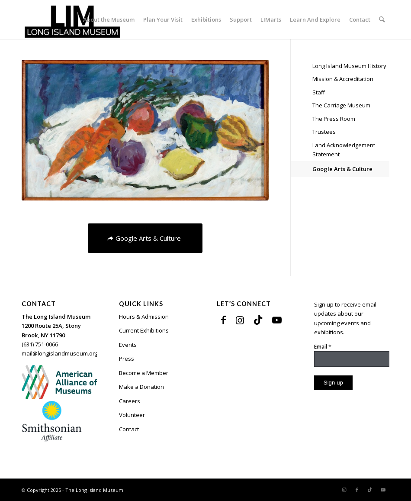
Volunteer (132, 415)
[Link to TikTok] (258, 319)
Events (128, 345)
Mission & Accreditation (342, 79)
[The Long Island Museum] (72, 19)
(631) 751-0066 (40, 344)
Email (322, 346)
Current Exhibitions (144, 330)
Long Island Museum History (349, 66)
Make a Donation (141, 387)
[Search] (382, 19)
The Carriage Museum (341, 105)
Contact (129, 429)
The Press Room (333, 119)
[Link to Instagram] (240, 319)
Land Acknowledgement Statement (343, 149)
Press (126, 358)
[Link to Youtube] (277, 319)
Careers (129, 401)
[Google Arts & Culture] (145, 238)
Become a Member (143, 373)
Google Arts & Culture (342, 169)
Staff (318, 92)
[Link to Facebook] (223, 319)
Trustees (324, 132)
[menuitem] (109, 19)
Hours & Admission (144, 316)
